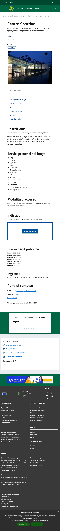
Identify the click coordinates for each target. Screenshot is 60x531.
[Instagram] (51, 396)
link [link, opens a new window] (47, 520)
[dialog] (30, 520)
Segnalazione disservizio (37, 460)
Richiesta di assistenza (37, 465)
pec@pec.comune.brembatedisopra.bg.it (13, 482)
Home (4, 16)
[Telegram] (47, 398)
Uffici (2, 413)
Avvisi (32, 437)
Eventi (32, 448)
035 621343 (17, 294)
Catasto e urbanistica (36, 418)
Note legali (4, 504)
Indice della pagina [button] (15, 90)
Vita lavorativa (34, 413)
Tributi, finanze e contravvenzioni (11, 437)
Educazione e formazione (8, 432)
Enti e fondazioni (6, 415)
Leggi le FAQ (34, 463)
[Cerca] (56, 8)
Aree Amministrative (7, 410)
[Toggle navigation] (3, 8)
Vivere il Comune (13, 16)
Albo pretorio (5, 496)
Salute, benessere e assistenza (10, 439)
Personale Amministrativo (9, 420)
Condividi (11, 36)
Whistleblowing (6, 499)
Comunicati (33, 435)
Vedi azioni (12, 40)
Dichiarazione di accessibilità (10, 506)
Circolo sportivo (32, 16)
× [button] (58, 512)
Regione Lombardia (8, 2)
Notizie (32, 432)
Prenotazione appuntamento (39, 458)
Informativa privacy (7, 501)
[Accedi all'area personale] (52, 2)
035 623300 (15, 485)
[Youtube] (47, 396)
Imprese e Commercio (37, 415)
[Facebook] (47, 393)
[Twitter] (51, 393)
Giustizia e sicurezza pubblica (10, 434)
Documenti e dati (6, 423)
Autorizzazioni (5, 442)
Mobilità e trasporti (36, 420)
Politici (3, 418)
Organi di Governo (6, 408)
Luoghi (23, 16)
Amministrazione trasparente (10, 494)
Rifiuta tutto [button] (37, 524)
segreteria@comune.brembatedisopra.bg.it (14, 477)
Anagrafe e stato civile (37, 408)
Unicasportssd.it (12, 298)
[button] (30, 528)
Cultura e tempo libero (37, 410)
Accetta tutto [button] (23, 524)
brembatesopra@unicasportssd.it (26, 291)
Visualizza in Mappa (30, 231)
